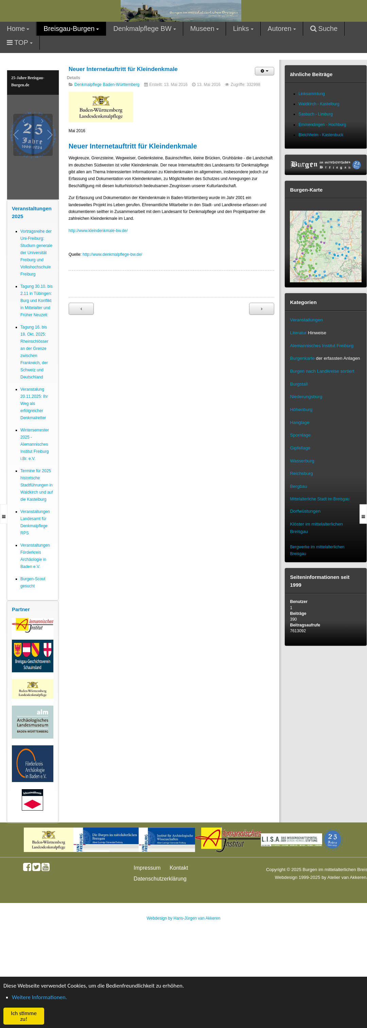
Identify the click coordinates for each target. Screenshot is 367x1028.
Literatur (298, 332)
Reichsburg (301, 473)
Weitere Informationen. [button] (39, 997)
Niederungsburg (306, 396)
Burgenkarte (302, 358)
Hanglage (299, 422)
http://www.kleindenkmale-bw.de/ (98, 230)
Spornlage (300, 435)
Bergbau (298, 486)
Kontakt (179, 868)
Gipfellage (300, 447)
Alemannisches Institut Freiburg (321, 345)
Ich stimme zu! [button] (24, 1016)
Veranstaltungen (306, 319)
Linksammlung (311, 93)
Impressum (147, 868)
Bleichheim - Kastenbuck (320, 134)
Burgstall (299, 384)
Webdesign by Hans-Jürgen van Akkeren (183, 918)
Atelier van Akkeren (346, 877)
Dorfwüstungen (305, 511)
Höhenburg (301, 409)
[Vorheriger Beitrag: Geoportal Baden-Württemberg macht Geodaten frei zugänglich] (81, 309)
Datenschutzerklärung (160, 879)
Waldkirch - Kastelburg (318, 104)
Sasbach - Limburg (315, 114)
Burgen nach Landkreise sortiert (322, 371)
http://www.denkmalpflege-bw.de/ (112, 254)
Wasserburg (302, 460)
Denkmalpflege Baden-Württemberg (106, 84)
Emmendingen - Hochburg (322, 124)
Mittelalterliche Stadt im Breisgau (319, 499)
